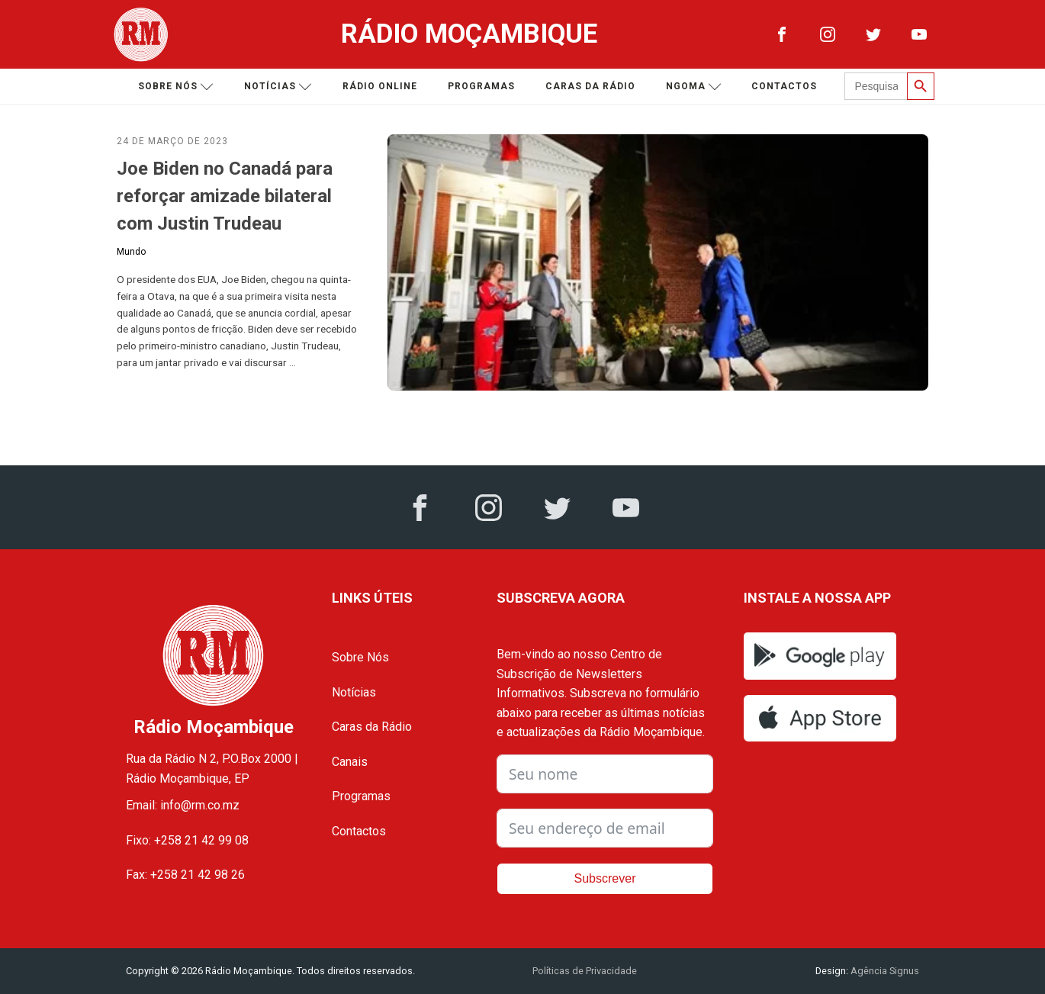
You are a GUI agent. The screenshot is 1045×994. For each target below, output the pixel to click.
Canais (350, 761)
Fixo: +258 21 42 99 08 (187, 840)
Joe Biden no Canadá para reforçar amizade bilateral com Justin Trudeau (225, 196)
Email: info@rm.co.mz (183, 805)
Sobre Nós (360, 657)
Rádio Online (379, 86)
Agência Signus (883, 970)
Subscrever (605, 878)
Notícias (278, 86)
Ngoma (694, 86)
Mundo (131, 251)
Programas (481, 86)
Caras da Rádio (590, 86)
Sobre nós (176, 86)
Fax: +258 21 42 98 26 (185, 874)
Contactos (784, 86)
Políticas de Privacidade (584, 970)
